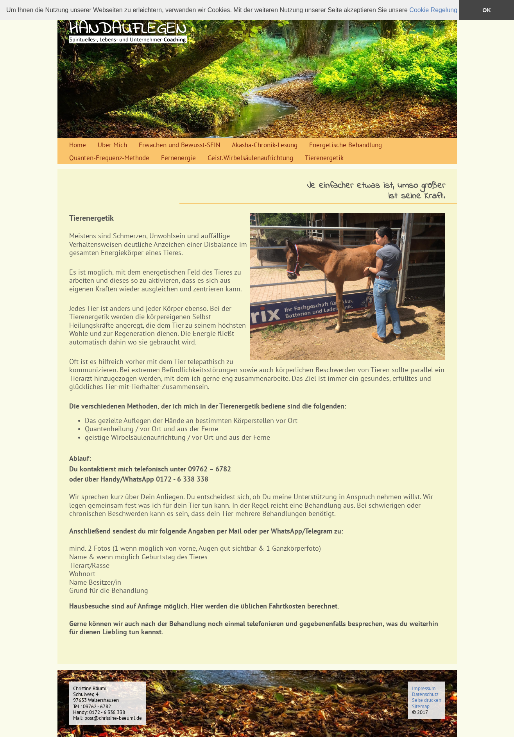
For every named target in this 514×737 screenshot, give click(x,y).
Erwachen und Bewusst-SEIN (179, 145)
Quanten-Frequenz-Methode (109, 157)
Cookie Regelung (433, 10)
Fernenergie (178, 157)
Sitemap (421, 706)
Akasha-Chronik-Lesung (264, 145)
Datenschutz (425, 694)
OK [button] (486, 10)
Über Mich (112, 145)
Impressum (424, 688)
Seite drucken (426, 700)
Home (77, 145)
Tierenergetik (324, 157)
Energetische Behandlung (345, 145)
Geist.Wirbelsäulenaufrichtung (250, 157)
